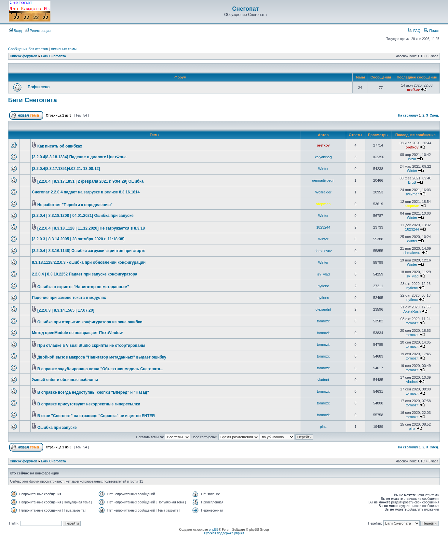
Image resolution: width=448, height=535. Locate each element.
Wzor (412, 159)
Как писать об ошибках (59, 146)
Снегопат (245, 9)
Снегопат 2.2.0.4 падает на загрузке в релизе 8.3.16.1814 (86, 192)
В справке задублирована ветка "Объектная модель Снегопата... (100, 369)
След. (434, 115)
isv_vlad (323, 274)
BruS (412, 182)
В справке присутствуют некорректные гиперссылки (88, 404)
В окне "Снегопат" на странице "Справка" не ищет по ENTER (96, 416)
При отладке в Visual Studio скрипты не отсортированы (91, 345)
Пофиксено (39, 87)
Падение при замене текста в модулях (69, 297)
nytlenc (323, 286)
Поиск (431, 31)
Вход (15, 31)
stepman (323, 204)
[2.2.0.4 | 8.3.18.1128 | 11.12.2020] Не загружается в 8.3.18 (91, 228)
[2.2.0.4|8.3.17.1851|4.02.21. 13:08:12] (66, 168)
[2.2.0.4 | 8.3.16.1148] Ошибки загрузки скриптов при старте (88, 250)
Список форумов (23, 56)
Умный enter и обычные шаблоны (65, 379)
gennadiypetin (323, 180)
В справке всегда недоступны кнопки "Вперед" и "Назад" (93, 392)
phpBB (214, 529)
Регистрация (37, 31)
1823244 (323, 227)
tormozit (323, 321)
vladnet (323, 380)
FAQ (414, 31)
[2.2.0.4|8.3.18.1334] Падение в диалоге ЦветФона (79, 157)
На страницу (408, 115)
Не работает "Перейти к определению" (75, 205)
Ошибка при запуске (57, 427)
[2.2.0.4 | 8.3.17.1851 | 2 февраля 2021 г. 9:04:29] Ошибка (90, 181)
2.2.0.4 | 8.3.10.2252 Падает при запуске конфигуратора (84, 274)
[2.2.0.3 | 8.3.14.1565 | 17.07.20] (65, 310)
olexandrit (323, 309)
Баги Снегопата (53, 56)
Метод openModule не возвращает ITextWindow (77, 333)
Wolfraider (323, 192)
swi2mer (412, 194)
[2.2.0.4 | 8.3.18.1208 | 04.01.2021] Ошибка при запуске (82, 215)
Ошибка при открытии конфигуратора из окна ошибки (90, 322)
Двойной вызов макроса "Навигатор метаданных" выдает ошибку (101, 357)
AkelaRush (412, 311)
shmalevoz (323, 251)
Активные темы (63, 49)
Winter (323, 169)
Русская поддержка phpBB (224, 533)
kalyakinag (323, 157)
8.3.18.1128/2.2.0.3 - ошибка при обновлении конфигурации (88, 262)
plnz (323, 427)
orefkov (413, 90)
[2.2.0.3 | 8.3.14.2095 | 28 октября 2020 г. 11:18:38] (78, 239)
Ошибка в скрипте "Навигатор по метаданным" (83, 287)
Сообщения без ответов (28, 49)
